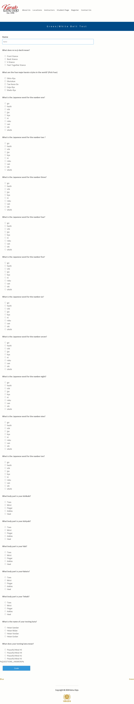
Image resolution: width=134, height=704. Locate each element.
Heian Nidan (12, 630)
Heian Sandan (13, 627)
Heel (9, 514)
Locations (37, 10)
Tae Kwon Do (12, 84)
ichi (8, 109)
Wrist (9, 505)
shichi (9, 130)
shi (8, 127)
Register (75, 10)
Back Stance (12, 59)
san (8, 124)
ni (8, 118)
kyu (8, 115)
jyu (8, 112)
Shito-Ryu (11, 78)
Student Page (63, 10)
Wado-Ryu (11, 90)
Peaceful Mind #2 (14, 655)
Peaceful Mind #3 (14, 658)
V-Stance (11, 62)
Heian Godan (12, 636)
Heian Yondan (13, 633)
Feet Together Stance (16, 65)
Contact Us (86, 10)
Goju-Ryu (11, 87)
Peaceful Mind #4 (14, 652)
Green (131, 679)
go (8, 103)
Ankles (10, 511)
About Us (26, 10)
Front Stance (12, 56)
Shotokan (11, 81)
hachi (9, 106)
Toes (9, 502)
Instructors (49, 10)
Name (5, 36)
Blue (2, 679)
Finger (9, 508)
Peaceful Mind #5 (14, 649)
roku (9, 121)
